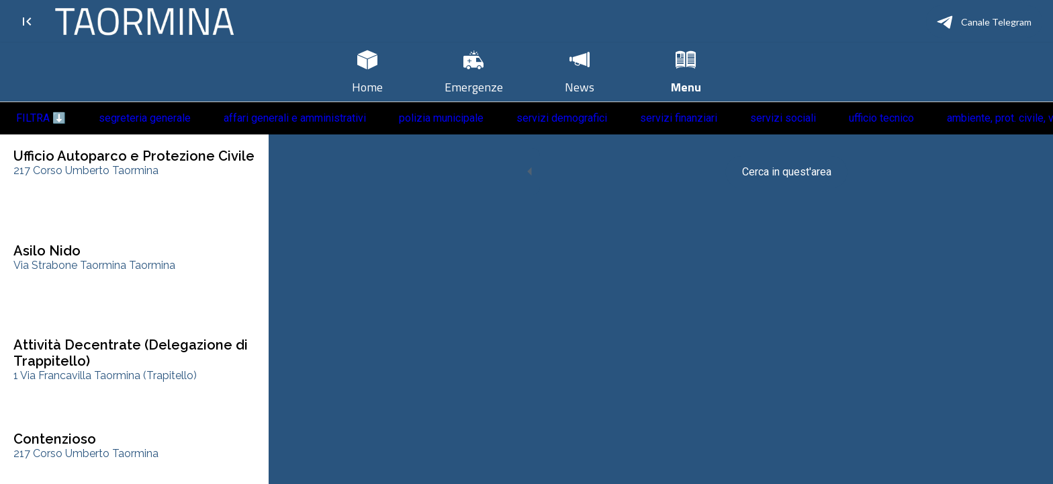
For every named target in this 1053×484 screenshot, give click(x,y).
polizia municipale (441, 118)
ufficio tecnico (881, 118)
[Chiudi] (27, 21)
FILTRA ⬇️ (41, 118)
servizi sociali (783, 118)
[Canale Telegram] (984, 21)
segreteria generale (145, 118)
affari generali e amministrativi (295, 118)
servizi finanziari (678, 118)
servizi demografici (561, 118)
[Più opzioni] (686, 72)
